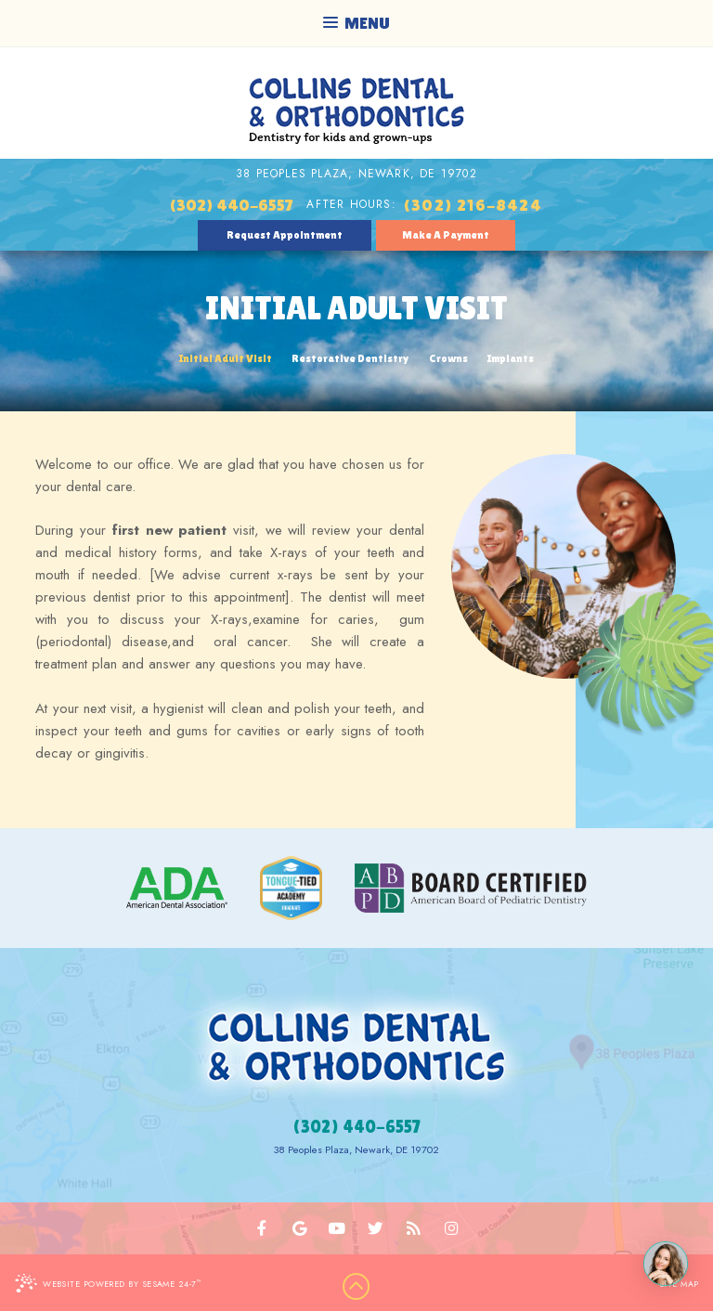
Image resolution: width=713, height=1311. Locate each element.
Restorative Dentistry (350, 358)
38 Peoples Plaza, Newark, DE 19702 (356, 173)
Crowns (448, 358)
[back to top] (356, 1287)
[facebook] (262, 1228)
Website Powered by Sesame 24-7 (108, 1283)
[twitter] (375, 1228)
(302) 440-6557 (231, 204)
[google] (300, 1228)
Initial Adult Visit (225, 358)
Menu (356, 22)
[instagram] (450, 1228)
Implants (510, 358)
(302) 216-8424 (472, 204)
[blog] (413, 1228)
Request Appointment (285, 234)
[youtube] (337, 1228)
